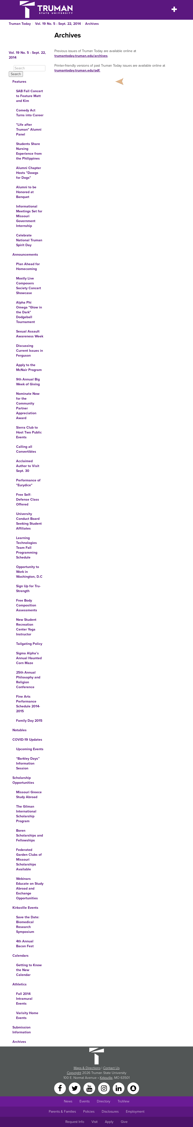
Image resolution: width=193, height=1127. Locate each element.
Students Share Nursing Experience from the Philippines (29, 151)
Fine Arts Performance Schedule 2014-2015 (28, 703)
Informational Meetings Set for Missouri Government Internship (29, 216)
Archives (92, 24)
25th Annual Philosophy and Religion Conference (28, 679)
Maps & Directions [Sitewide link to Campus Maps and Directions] (87, 1068)
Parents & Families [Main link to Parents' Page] (62, 1111)
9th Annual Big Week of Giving (28, 381)
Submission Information (21, 1029)
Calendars (20, 956)
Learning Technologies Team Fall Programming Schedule (26, 547)
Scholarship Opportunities (23, 780)
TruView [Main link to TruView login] (123, 1101)
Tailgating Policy (29, 644)
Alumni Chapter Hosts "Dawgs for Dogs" (28, 173)
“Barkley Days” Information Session (28, 763)
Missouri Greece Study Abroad (29, 794)
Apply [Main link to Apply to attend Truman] (109, 1122)
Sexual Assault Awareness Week (29, 333)
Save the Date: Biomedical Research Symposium (27, 924)
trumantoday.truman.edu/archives (81, 56)
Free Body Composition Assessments (26, 605)
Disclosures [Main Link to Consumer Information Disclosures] (110, 1111)
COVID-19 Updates (27, 740)
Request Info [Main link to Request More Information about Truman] (74, 1122)
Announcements (25, 254)
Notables (19, 730)
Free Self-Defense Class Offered (27, 499)
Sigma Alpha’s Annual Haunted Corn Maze (29, 658)
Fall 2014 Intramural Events (24, 999)
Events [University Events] (85, 1101)
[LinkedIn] (119, 1088)
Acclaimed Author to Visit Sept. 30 (27, 466)
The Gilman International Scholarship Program (26, 813)
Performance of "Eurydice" (28, 482)
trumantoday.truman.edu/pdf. (77, 70)
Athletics (19, 984)
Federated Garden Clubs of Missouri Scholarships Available (29, 859)
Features (19, 82)
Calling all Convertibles (26, 449)
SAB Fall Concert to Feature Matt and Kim (29, 96)
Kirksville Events (25, 908)
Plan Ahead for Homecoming (28, 266)
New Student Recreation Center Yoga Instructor (26, 627)
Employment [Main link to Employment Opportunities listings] (135, 1111)
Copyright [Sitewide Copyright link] (74, 1073)
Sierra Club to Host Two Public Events (29, 432)
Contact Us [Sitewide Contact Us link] (111, 1068)
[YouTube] (89, 1088)
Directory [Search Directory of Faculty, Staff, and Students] (103, 1101)
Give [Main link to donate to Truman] (124, 1122)
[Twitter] (75, 1088)
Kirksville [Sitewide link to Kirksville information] (106, 1078)
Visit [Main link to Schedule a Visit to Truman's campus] (94, 1122)
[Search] (29, 68)
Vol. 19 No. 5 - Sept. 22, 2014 (58, 24)
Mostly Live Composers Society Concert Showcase (28, 285)
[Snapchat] (133, 1088)
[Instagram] (104, 1088)
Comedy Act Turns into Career (29, 112)
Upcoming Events (29, 749)
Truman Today (20, 24)
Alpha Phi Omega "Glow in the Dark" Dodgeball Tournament (29, 312)
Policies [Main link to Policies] (88, 1111)
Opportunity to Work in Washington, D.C (29, 572)
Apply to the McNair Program (29, 367)
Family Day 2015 (29, 721)
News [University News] (68, 1101)
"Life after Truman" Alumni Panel (28, 129)
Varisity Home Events (27, 1015)
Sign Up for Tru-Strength (28, 588)
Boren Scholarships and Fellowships (29, 835)
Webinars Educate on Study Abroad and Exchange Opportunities (29, 888)
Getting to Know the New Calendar (29, 970)
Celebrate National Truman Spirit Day (29, 240)
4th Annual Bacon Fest (25, 943)
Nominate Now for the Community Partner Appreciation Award (28, 406)
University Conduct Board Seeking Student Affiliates (29, 521)
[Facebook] (60, 1088)
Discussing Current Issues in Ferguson (29, 351)
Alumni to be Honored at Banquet (26, 192)
